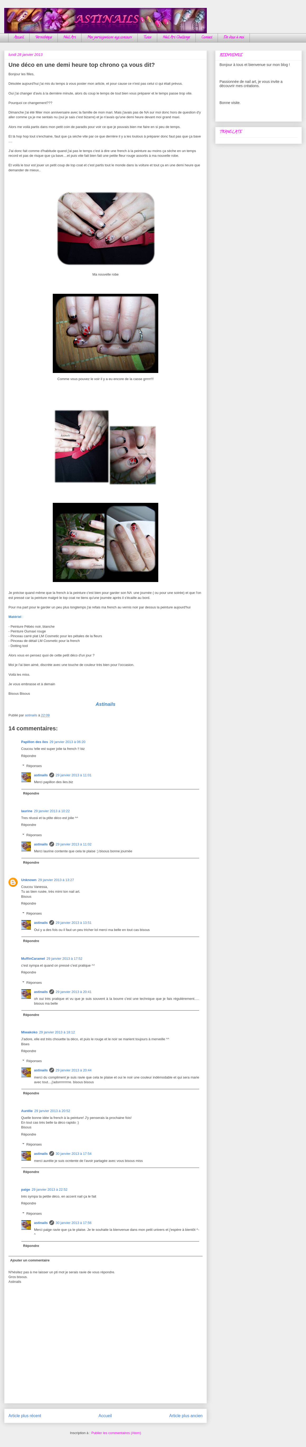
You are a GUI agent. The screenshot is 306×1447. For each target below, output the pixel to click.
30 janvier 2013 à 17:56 (74, 1223)
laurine (26, 811)
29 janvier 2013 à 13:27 (56, 880)
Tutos (147, 37)
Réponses (34, 766)
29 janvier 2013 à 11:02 (74, 844)
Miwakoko (29, 1032)
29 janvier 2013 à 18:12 (57, 1032)
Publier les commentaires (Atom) (116, 1433)
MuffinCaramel (33, 959)
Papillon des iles (34, 742)
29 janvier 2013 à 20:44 (74, 1070)
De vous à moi (233, 37)
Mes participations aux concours (109, 37)
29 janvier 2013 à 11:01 (74, 775)
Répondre (28, 756)
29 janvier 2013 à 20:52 (52, 1111)
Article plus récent (24, 1415)
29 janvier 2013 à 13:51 (74, 923)
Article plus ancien (186, 1415)
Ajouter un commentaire (30, 1260)
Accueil (19, 37)
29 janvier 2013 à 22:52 (50, 1189)
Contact (206, 37)
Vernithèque (43, 37)
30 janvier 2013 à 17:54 (74, 1154)
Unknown (29, 880)
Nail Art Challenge (176, 37)
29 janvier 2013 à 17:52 (64, 959)
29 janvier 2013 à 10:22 (52, 811)
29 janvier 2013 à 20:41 (74, 992)
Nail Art (69, 37)
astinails (41, 775)
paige (25, 1189)
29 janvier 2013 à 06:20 (67, 742)
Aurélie (27, 1111)
